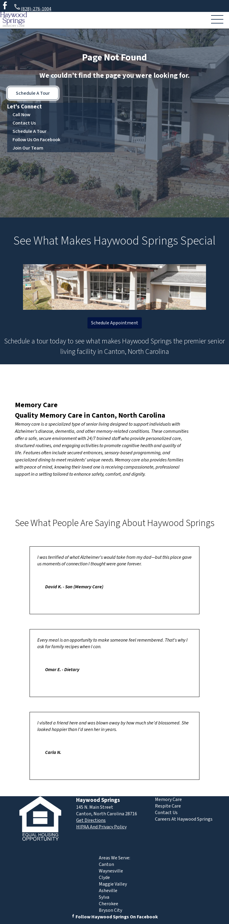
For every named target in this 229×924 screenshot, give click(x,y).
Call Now (21, 114)
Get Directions (91, 820)
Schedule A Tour (33, 93)
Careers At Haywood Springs (184, 819)
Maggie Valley (113, 884)
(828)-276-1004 (32, 8)
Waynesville (111, 871)
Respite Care (168, 806)
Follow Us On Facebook (36, 139)
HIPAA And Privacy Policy (101, 827)
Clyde (104, 877)
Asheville (108, 890)
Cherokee (108, 903)
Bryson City (110, 910)
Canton (106, 864)
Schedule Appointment (114, 323)
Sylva (104, 897)
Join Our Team (28, 148)
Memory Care (36, 405)
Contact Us (24, 123)
